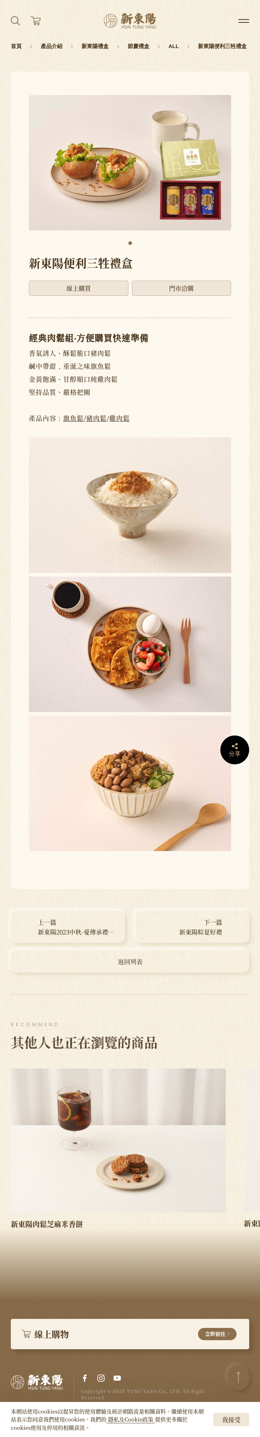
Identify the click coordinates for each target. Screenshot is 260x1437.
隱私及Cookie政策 (130, 1419)
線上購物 (129, 1334)
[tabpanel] (130, 162)
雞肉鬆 (119, 418)
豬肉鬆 (96, 418)
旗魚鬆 (73, 418)
